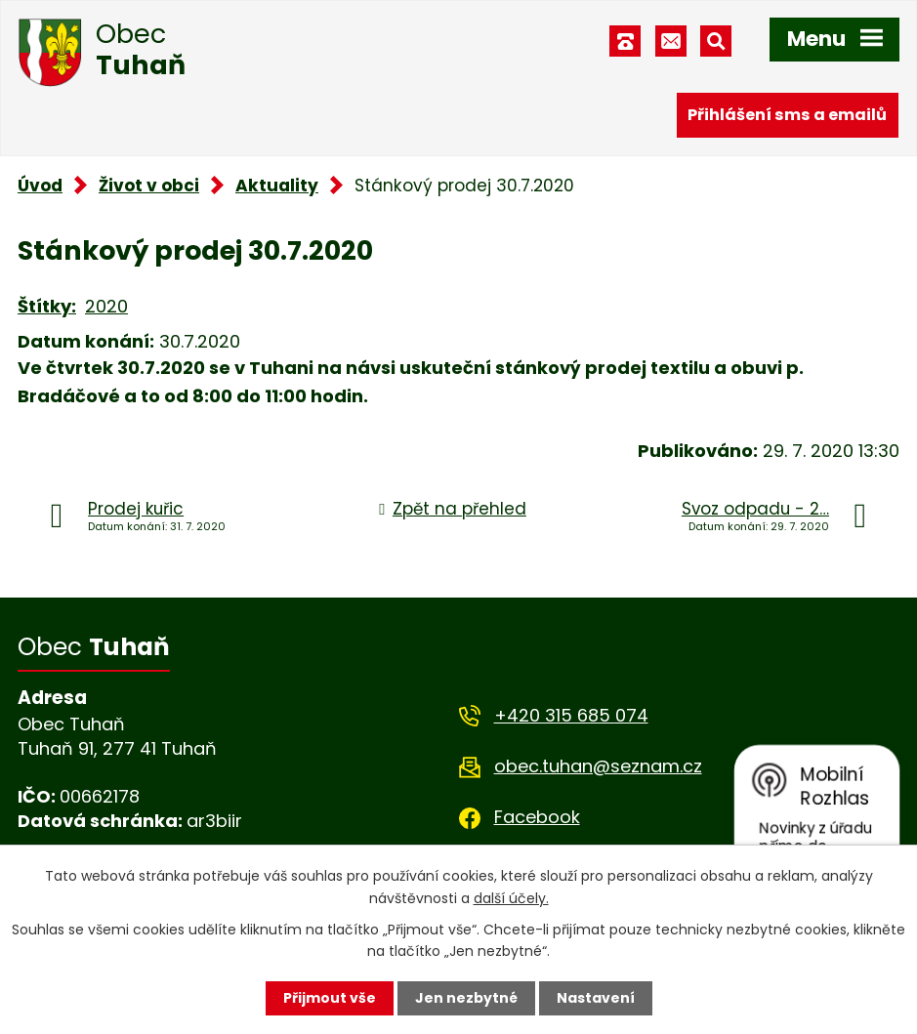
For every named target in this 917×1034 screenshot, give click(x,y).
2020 (106, 306)
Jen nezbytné (466, 998)
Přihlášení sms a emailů (787, 114)
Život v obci (149, 185)
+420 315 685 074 (571, 715)
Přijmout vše (329, 998)
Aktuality (276, 185)
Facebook (537, 817)
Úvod (40, 185)
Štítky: (47, 306)
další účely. (511, 897)
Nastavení (596, 998)
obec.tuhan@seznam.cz (598, 766)
